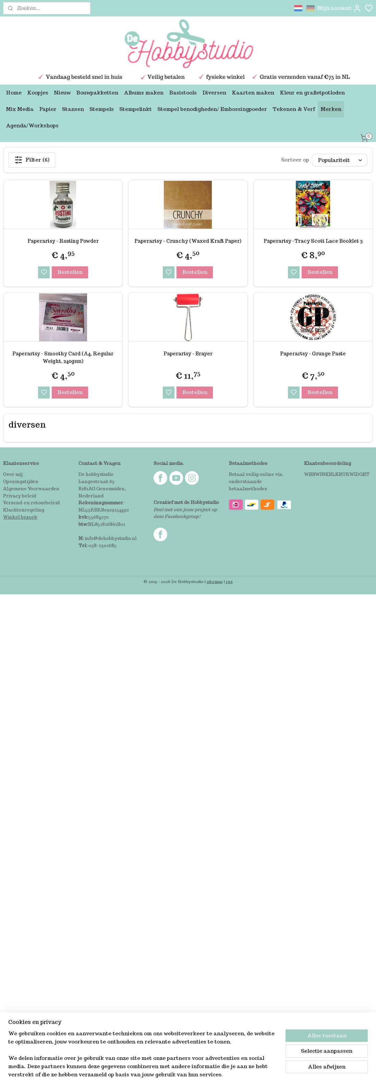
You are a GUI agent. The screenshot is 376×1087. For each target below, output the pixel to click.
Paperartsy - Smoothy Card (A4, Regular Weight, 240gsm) (62, 357)
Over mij (13, 474)
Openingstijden (20, 481)
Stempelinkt (135, 109)
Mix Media (20, 109)
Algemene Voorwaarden (31, 489)
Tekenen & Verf (293, 109)
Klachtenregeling (23, 510)
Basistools (183, 92)
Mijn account (339, 8)
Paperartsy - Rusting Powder (63, 241)
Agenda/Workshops (32, 125)
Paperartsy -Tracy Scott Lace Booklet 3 (313, 241)
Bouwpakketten (97, 92)
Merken (330, 109)
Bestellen (70, 272)
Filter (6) (31, 160)
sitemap (215, 581)
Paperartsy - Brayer (188, 354)
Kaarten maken (253, 92)
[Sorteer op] (339, 160)
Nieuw (62, 92)
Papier (48, 109)
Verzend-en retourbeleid (31, 503)
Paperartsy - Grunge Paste (313, 354)
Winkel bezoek (20, 517)
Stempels (101, 109)
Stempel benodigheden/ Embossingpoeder (212, 109)
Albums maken (143, 92)
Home (14, 92)
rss (229, 581)
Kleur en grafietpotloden (312, 92)
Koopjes (37, 92)
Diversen (214, 92)
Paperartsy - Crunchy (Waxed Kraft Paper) (187, 241)
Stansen (73, 109)
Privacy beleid (19, 496)
